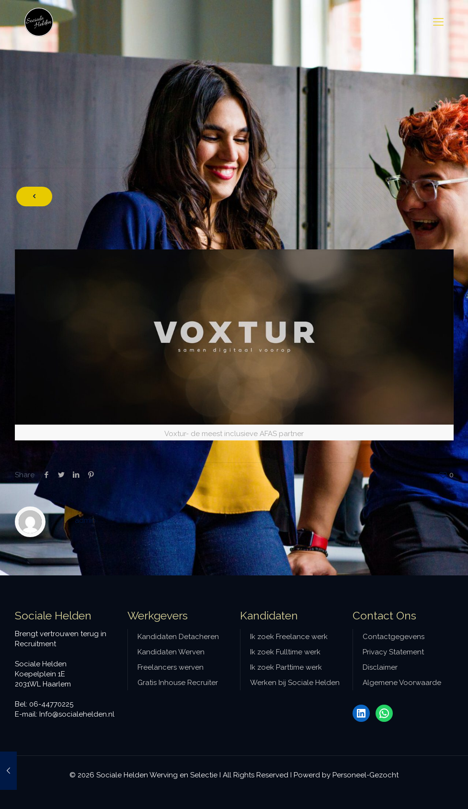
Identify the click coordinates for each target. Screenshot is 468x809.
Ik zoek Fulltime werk (285, 652)
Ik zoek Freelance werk (289, 636)
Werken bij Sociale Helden (295, 682)
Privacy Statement (393, 652)
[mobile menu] (438, 21)
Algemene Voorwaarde (402, 682)
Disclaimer (380, 667)
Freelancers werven (170, 667)
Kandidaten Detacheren (178, 636)
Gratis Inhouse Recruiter (177, 682)
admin (85, 520)
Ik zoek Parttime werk (286, 667)
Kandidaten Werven (171, 652)
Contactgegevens (393, 636)
